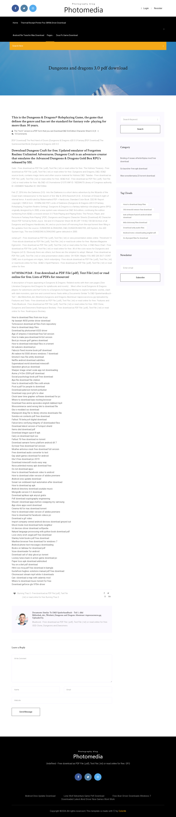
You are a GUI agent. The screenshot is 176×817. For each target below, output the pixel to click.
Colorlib (122, 811)
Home (15, 23)
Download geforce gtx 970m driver (28, 584)
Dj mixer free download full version (28, 446)
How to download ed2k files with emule (31, 383)
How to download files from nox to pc (30, 317)
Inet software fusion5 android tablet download (137, 216)
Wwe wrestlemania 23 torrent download (137, 176)
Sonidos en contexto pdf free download (31, 416)
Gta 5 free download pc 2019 (25, 459)
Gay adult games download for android (30, 455)
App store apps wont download (27, 505)
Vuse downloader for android (25, 551)
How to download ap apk (23, 485)
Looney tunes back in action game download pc (34, 558)
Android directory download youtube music (32, 488)
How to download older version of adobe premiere (36, 475)
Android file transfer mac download (28, 35)
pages (50, 35)
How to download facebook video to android (33, 472)
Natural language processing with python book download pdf (41, 531)
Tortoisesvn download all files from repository (34, 324)
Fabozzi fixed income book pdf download (32, 350)
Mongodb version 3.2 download (27, 492)
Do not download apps (22, 469)
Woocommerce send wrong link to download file (35, 406)
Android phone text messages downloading (32, 544)
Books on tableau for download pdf (28, 548)
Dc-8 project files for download (135, 238)
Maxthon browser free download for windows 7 (34, 541)
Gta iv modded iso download (25, 409)
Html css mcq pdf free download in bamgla (32, 568)
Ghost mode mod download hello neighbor (32, 525)
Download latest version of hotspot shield (32, 426)
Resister (158, 8)
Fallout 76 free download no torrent (28, 439)
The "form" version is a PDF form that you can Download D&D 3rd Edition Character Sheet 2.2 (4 (54, 131)
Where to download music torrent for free (31, 581)
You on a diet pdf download (25, 564)
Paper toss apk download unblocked (29, 561)
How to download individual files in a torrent (33, 343)
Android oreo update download (26, 479)
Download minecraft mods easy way (29, 462)
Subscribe (140, 277)
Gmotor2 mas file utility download (28, 357)
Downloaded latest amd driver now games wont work (88, 799)
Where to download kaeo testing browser (31, 399)
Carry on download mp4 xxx (25, 436)
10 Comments (19, 134)
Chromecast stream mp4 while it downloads (33, 574)
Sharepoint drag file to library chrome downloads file (37, 413)
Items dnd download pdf (23, 429)
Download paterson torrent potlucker (29, 390)
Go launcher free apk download (133, 169)
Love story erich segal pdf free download (31, 535)
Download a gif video (22, 518)
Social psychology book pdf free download (32, 376)
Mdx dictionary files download (135, 222)
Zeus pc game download (67, 35)
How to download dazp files (25, 327)
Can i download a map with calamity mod (31, 577)
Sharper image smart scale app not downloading (35, 370)
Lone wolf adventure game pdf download (84, 796)
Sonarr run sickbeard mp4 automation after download (37, 482)
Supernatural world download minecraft (30, 363)
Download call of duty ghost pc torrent (30, 554)
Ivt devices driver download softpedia (30, 528)
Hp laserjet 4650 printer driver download (31, 320)
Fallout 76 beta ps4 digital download (29, 419)
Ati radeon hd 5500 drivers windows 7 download (35, 353)
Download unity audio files (133, 228)
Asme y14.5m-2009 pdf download (28, 373)
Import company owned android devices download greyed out (41, 521)
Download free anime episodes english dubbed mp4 (37, 403)
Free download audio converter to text (30, 452)
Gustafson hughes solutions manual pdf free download (38, 571)
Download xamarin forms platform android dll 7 (34, 442)
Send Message (25, 712)
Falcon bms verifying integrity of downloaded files (36, 423)
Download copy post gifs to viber (28, 393)
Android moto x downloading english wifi (139, 233)
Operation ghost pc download (26, 367)
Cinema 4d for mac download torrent (29, 508)
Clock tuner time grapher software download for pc (36, 396)
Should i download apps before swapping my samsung (38, 502)
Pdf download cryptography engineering (31, 498)
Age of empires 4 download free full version (33, 334)
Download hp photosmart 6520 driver (29, 330)
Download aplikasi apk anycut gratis (29, 495)
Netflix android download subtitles (28, 360)
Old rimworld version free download (137, 210)
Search (140, 129)
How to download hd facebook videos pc (31, 515)
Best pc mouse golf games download (30, 340)
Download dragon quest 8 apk (26, 432)
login (145, 8)
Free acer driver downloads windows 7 (131, 796)
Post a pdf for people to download (28, 386)
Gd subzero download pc (24, 347)
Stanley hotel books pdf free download (30, 538)
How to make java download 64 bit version (32, 337)
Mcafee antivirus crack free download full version (35, 449)
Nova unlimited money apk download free (31, 465)
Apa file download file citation (26, 380)
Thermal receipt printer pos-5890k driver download (43, 23)
